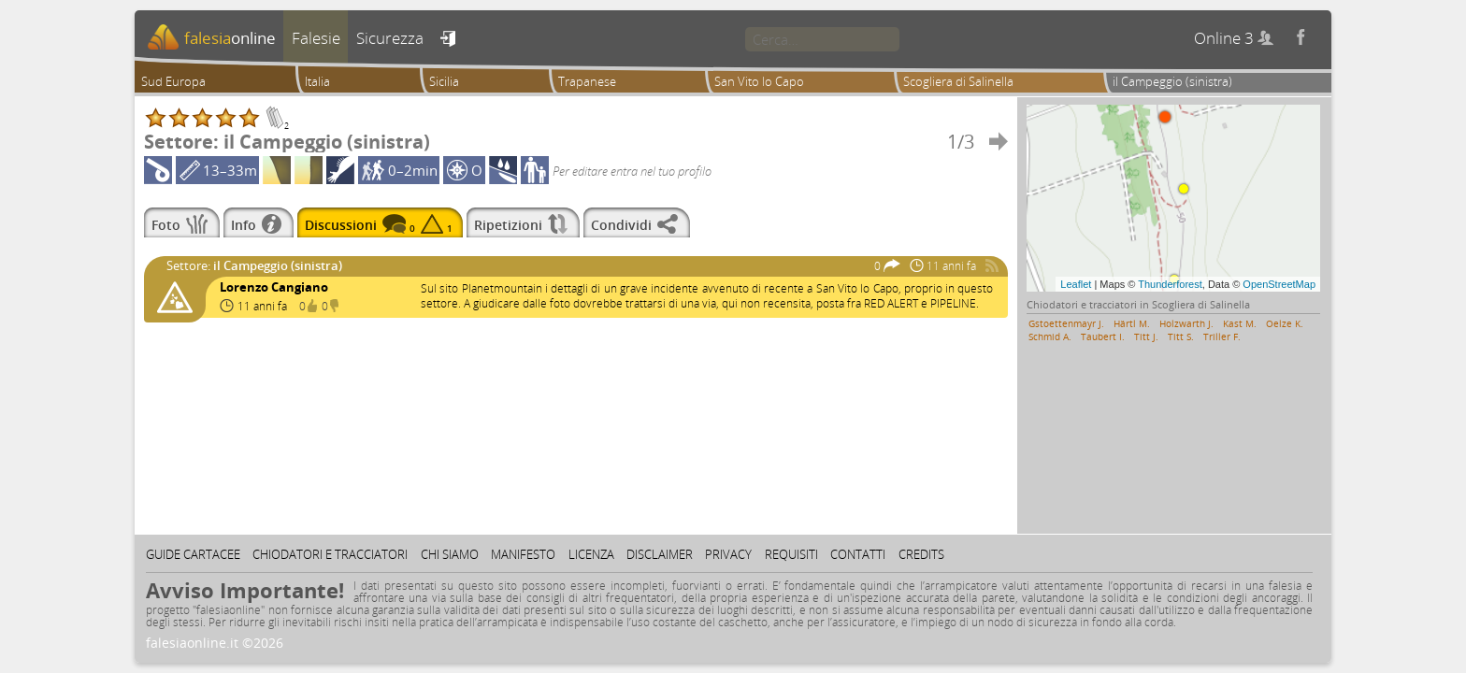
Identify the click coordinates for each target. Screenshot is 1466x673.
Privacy (728, 554)
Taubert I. (1103, 336)
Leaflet (1075, 284)
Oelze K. (1284, 323)
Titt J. (1146, 336)
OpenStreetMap (1279, 284)
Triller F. (1222, 336)
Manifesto (523, 554)
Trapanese (587, 81)
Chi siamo (450, 554)
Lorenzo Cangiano (274, 287)
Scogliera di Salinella (958, 81)
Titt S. (1181, 336)
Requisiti (791, 554)
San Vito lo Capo (759, 81)
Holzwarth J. (1186, 323)
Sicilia (444, 81)
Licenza (591, 554)
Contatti (857, 554)
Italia (317, 81)
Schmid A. (1049, 336)
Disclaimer (659, 554)
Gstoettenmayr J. (1066, 323)
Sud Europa (173, 81)
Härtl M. (1132, 323)
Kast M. (1240, 323)
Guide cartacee (193, 554)
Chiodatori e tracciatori (330, 554)
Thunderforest (1169, 284)
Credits (921, 554)
